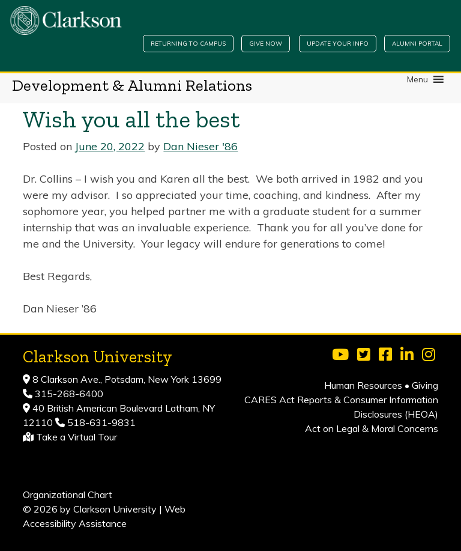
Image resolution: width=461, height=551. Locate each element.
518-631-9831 (100, 422)
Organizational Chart (67, 495)
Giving (425, 385)
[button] (417, 79)
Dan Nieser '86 (200, 146)
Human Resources (363, 385)
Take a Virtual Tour (76, 437)
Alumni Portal (417, 43)
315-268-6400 (67, 394)
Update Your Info (338, 43)
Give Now (265, 43)
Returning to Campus (188, 43)
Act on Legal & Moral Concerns (371, 428)
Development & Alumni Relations (132, 85)
